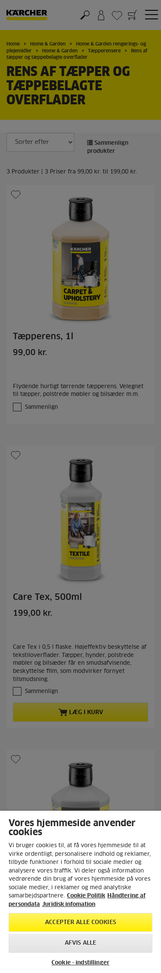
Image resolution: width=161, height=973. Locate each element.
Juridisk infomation (68, 904)
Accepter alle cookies (80, 922)
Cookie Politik (86, 896)
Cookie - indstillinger (80, 963)
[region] (80, 892)
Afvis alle (80, 943)
